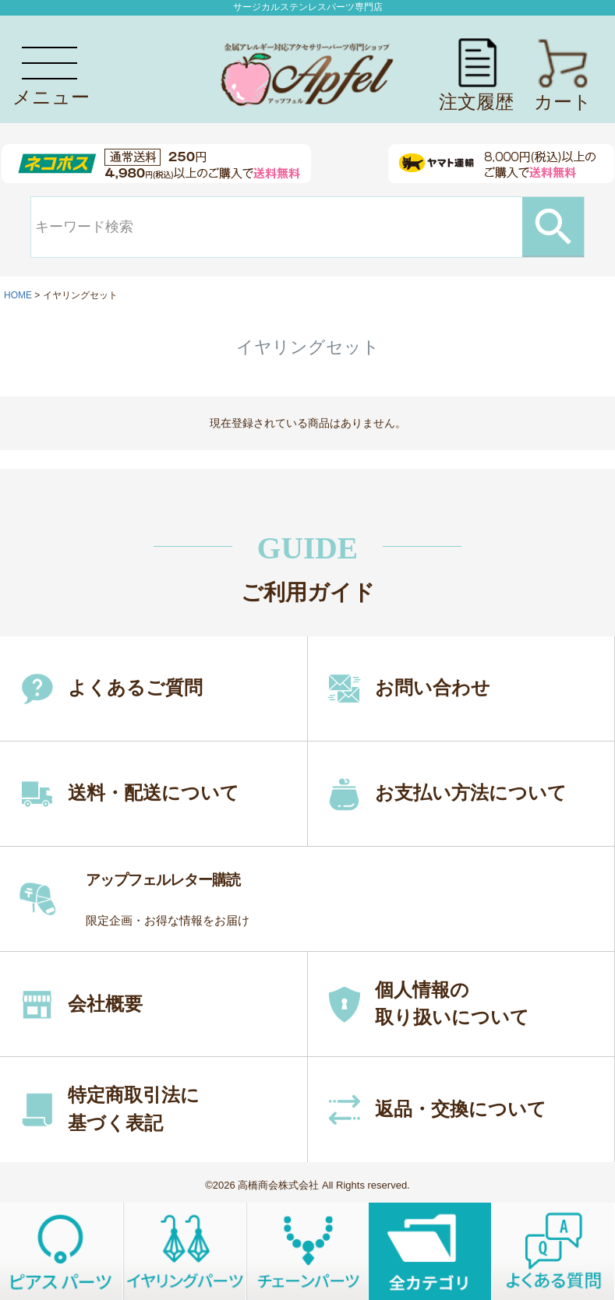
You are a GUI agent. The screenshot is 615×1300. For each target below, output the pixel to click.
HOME (18, 295)
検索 (553, 226)
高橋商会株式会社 (278, 1185)
